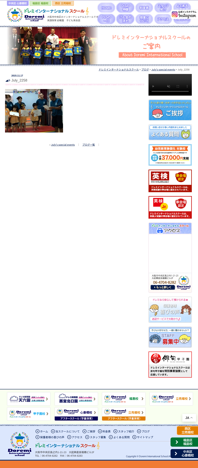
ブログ (146, 431)
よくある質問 (121, 437)
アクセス (77, 437)
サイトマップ (145, 437)
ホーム (44, 431)
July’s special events (63, 144)
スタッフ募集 (98, 437)
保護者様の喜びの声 (52, 437)
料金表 (106, 431)
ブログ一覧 (88, 144)
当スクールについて (67, 431)
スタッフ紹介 (126, 431)
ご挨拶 (91, 431)
